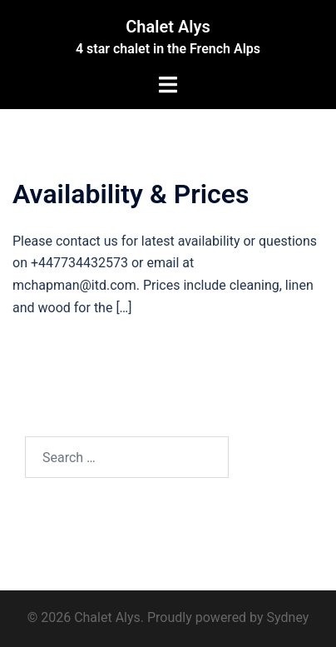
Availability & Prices (130, 194)
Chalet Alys (168, 27)
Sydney (288, 617)
